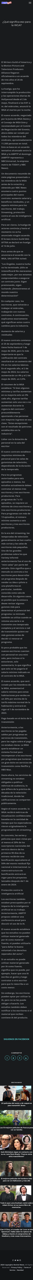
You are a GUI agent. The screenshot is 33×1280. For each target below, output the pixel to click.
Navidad (20, 1270)
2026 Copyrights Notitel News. (12, 1265)
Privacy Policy (16, 1267)
